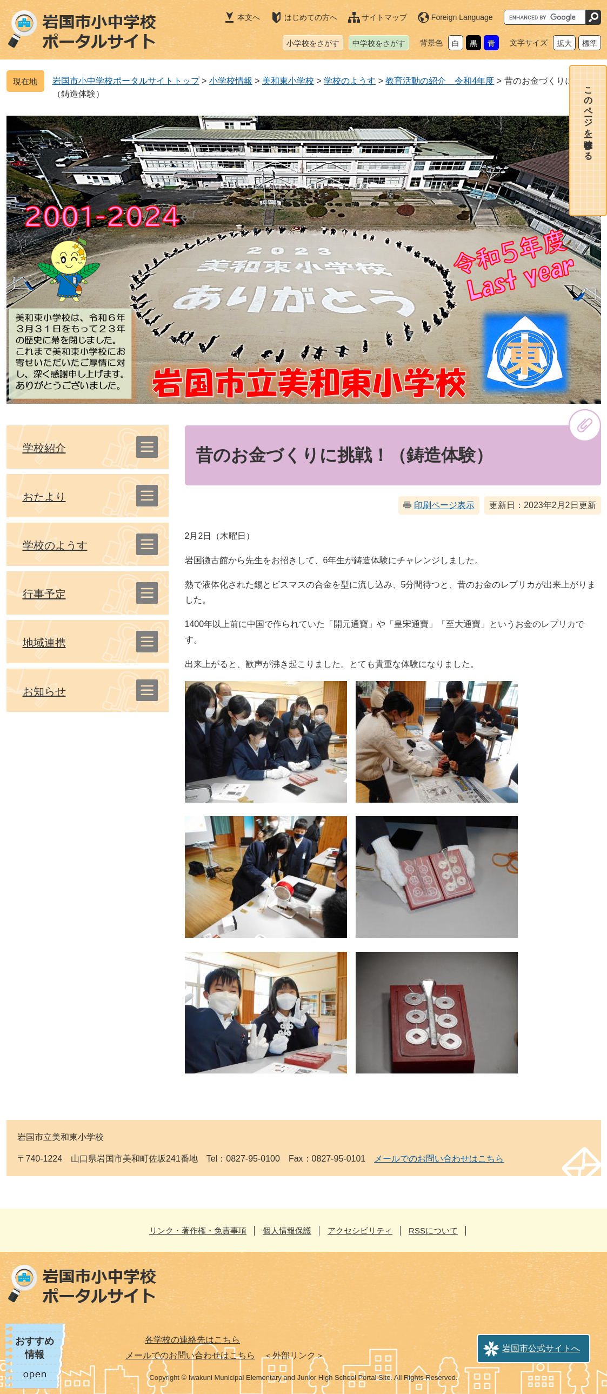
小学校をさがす (312, 43)
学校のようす (350, 80)
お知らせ (44, 691)
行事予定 (44, 594)
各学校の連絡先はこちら (192, 1339)
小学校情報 (230, 80)
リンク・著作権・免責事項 (197, 1230)
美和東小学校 (288, 80)
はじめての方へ (310, 17)
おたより (44, 497)
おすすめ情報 (34, 1348)
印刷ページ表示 (444, 505)
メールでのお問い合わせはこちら (439, 1158)
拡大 (564, 43)
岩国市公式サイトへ (541, 1348)
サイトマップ (384, 17)
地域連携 (44, 643)
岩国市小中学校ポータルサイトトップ (125, 80)
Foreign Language (462, 17)
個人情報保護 (287, 1230)
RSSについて (433, 1230)
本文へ (248, 17)
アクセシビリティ (360, 1230)
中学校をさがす (378, 43)
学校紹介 (44, 448)
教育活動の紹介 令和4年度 (439, 80)
